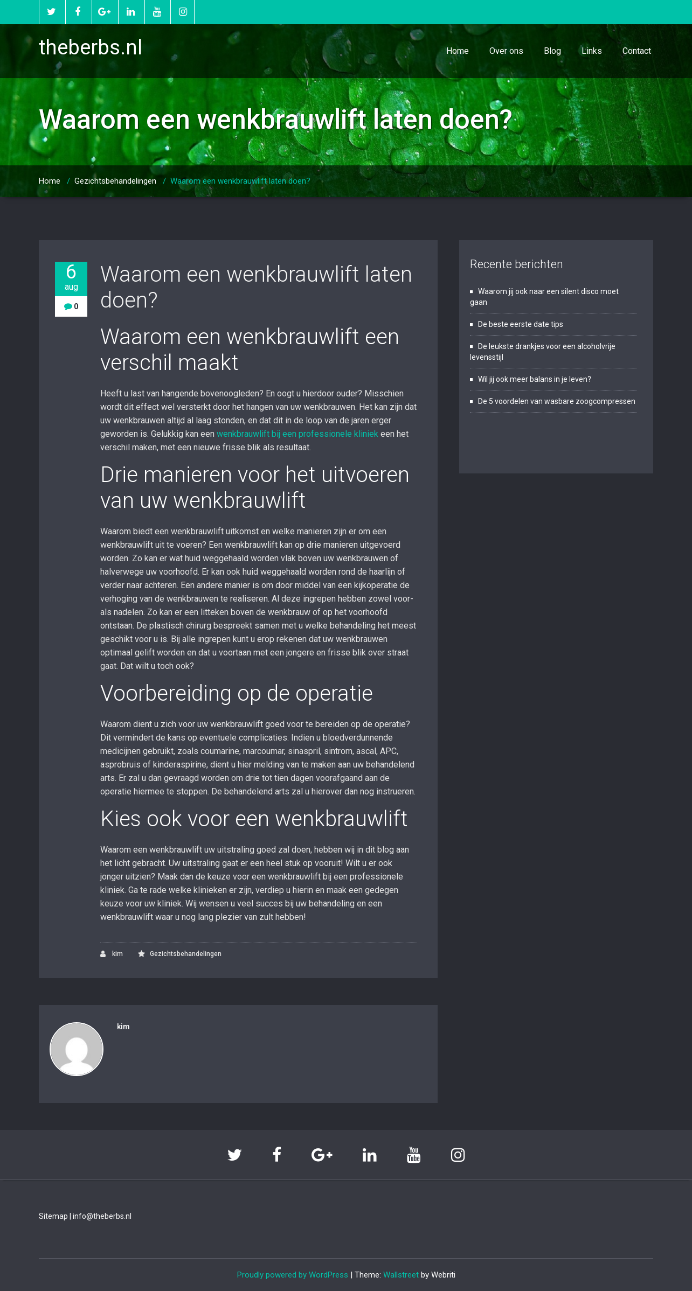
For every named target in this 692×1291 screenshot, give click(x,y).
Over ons (506, 51)
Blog (552, 51)
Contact (636, 51)
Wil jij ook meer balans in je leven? (534, 379)
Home (457, 51)
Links (592, 51)
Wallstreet (401, 1275)
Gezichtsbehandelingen (115, 181)
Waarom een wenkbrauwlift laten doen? (240, 181)
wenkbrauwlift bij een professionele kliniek (297, 434)
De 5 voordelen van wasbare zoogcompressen (556, 401)
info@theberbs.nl (102, 1216)
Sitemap (53, 1216)
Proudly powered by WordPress (292, 1275)
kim (111, 954)
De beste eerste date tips (520, 324)
